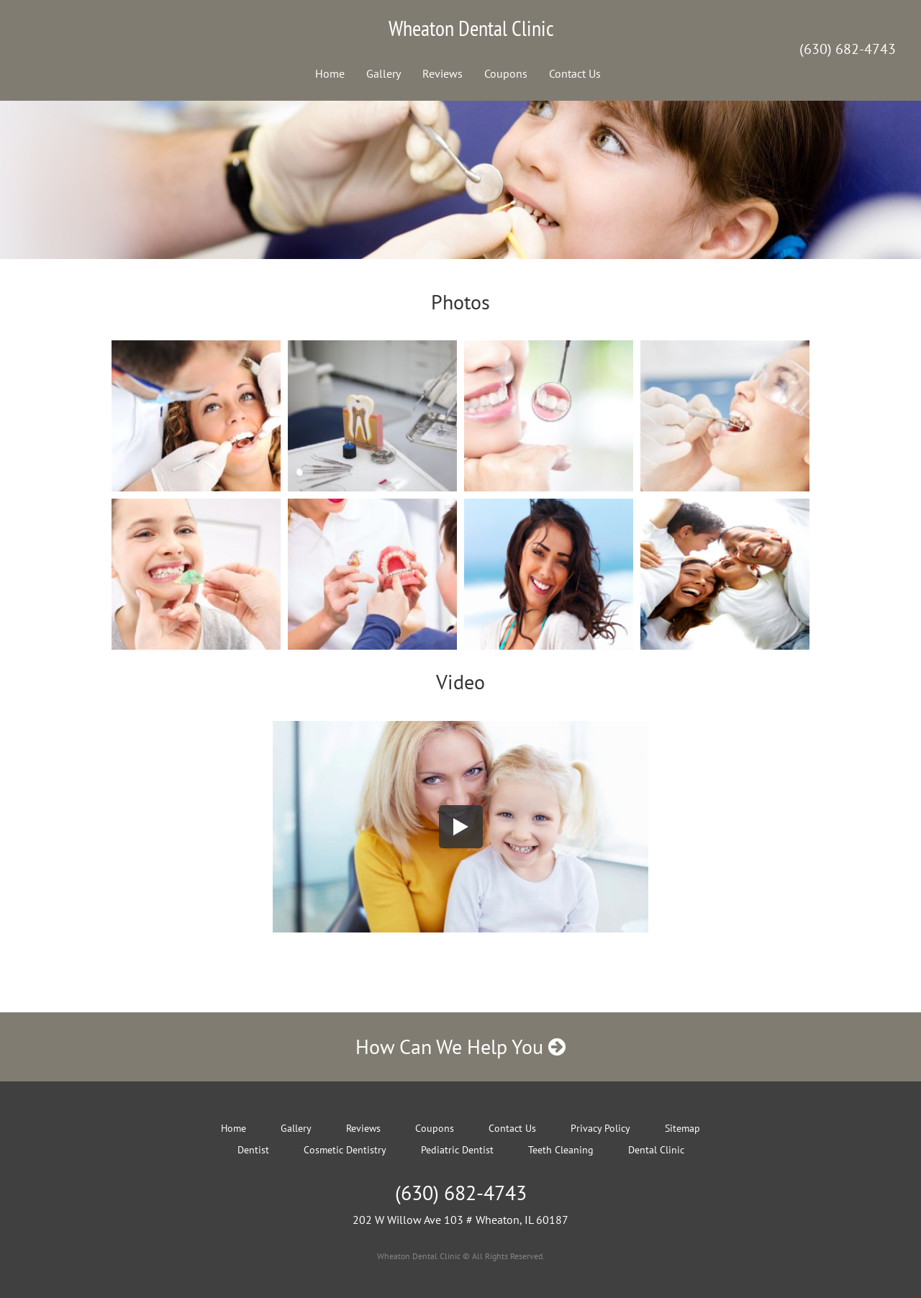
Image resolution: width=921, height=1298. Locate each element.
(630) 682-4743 (847, 49)
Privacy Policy (600, 1128)
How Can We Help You (460, 1046)
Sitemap (682, 1128)
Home (330, 73)
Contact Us (575, 73)
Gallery (383, 73)
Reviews (442, 73)
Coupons (505, 73)
